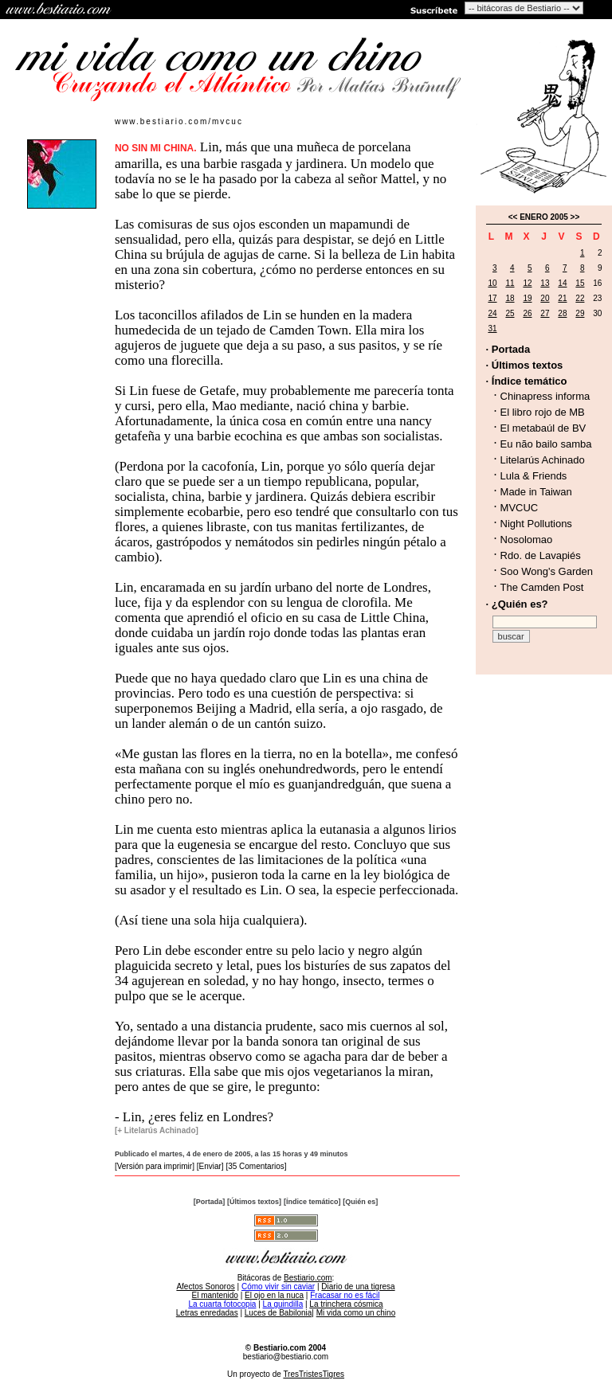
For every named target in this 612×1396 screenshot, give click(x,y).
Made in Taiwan (536, 492)
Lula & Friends (533, 476)
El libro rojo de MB (542, 412)
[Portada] (210, 1202)
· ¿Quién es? (517, 604)
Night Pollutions (536, 524)
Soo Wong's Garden (546, 571)
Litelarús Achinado (542, 460)
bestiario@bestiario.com (285, 1356)
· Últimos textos (524, 365)
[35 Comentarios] (256, 1166)
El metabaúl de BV (543, 428)
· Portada (508, 349)
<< (513, 217)
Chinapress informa (545, 396)
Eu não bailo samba (546, 444)
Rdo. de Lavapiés (540, 555)
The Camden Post (542, 587)
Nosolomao (526, 539)
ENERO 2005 (544, 217)
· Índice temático (526, 381)
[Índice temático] (312, 1202)
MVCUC (519, 508)
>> (575, 217)
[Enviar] (210, 1166)
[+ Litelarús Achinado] (156, 1130)
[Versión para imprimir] (154, 1166)
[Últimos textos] (254, 1202)
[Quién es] (360, 1202)
